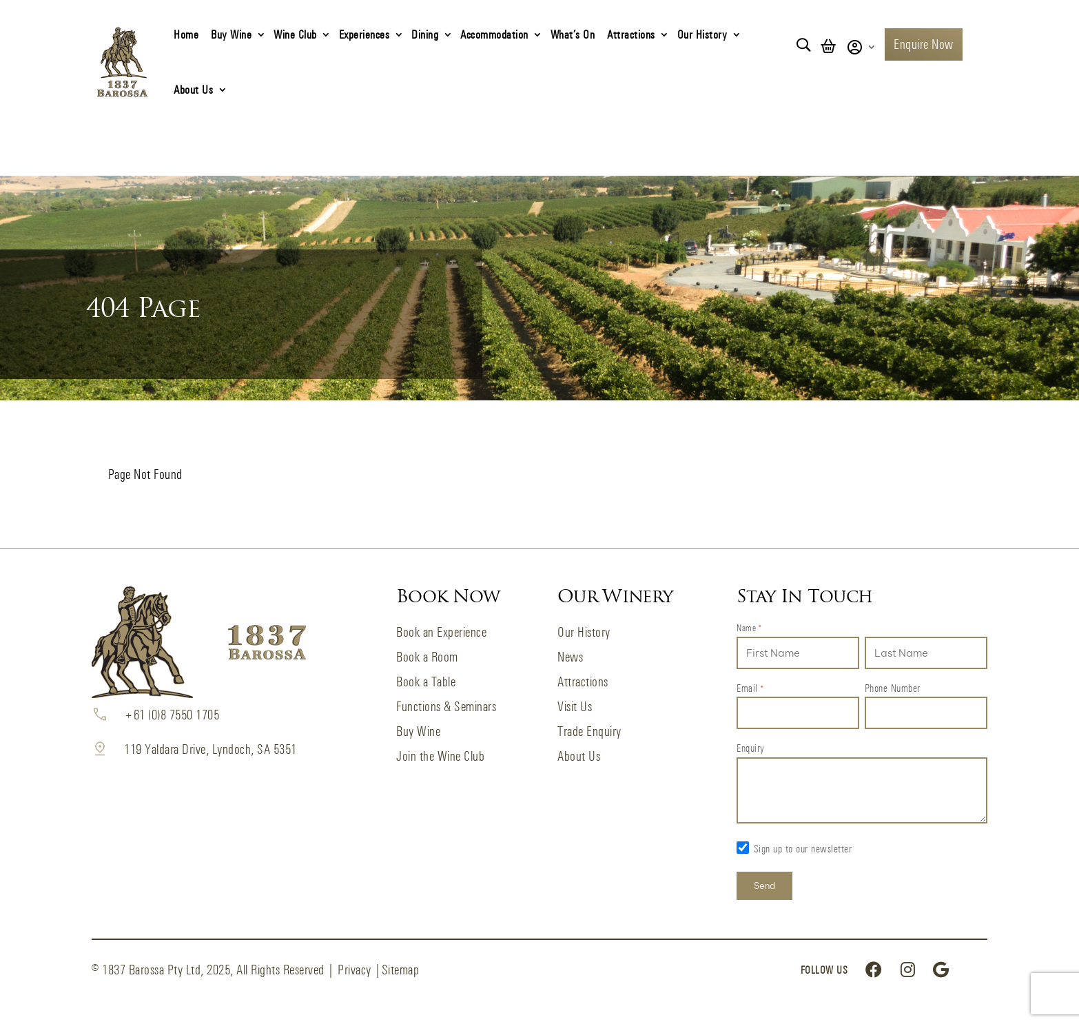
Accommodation (494, 34)
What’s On (573, 34)
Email (750, 689)
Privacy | (360, 970)
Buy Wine (231, 34)
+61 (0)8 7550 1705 (171, 715)
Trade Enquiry (589, 731)
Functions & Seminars (446, 707)
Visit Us (574, 707)
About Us (193, 89)
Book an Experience (441, 632)
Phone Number (893, 688)
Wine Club (295, 34)
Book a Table (425, 682)
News (570, 657)
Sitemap (401, 970)
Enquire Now (924, 44)
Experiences (364, 34)
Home (186, 34)
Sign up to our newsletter (803, 848)
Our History (702, 34)
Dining (424, 34)
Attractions (631, 34)
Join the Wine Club (440, 756)
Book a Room (427, 657)
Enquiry (751, 748)
